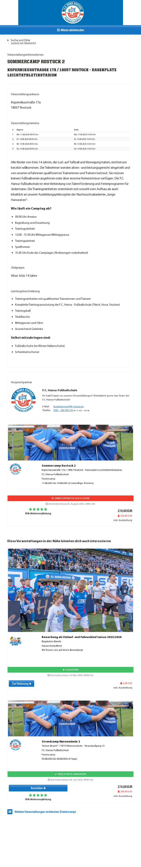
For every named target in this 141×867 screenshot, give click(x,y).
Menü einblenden (70, 30)
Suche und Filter (20, 40)
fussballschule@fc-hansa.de (68, 406)
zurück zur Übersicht (23, 43)
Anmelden (38, 788)
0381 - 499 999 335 (63, 410)
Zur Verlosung (21, 683)
